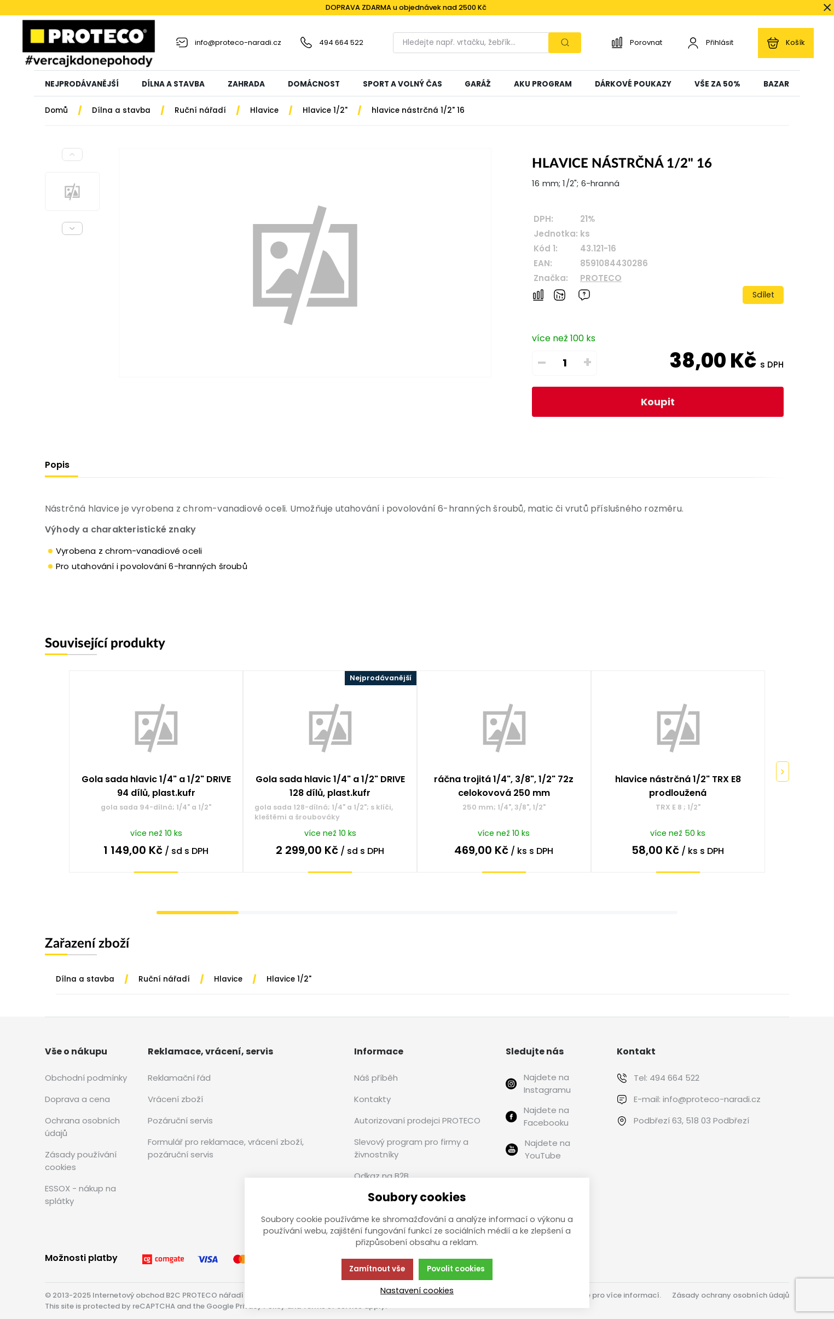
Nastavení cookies (417, 1290)
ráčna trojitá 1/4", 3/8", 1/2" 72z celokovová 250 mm (504, 786)
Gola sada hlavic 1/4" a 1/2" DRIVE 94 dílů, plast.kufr (156, 786)
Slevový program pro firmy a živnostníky (411, 1148)
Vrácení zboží (175, 1099)
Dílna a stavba (85, 979)
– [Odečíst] (542, 362)
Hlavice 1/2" (289, 979)
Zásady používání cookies (81, 1161)
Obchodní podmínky (86, 1077)
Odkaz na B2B (381, 1176)
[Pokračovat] (782, 771)
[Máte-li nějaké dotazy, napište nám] (584, 295)
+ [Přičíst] (587, 362)
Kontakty (372, 1099)
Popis (57, 464)
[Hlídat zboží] (559, 295)
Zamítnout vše (377, 1269)
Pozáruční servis (180, 1120)
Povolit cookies (456, 1269)
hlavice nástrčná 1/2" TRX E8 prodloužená (678, 786)
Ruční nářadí (164, 979)
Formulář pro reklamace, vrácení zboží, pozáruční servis (226, 1148)
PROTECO (601, 278)
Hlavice (228, 979)
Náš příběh (376, 1077)
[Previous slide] (72, 154)
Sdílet (763, 294)
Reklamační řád (179, 1077)
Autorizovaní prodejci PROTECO (417, 1120)
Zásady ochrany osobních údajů (730, 1295)
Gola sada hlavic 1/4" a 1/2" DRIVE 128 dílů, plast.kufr (330, 786)
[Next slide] (72, 228)
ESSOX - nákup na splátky (80, 1195)
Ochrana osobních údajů (82, 1127)
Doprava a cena (77, 1099)
